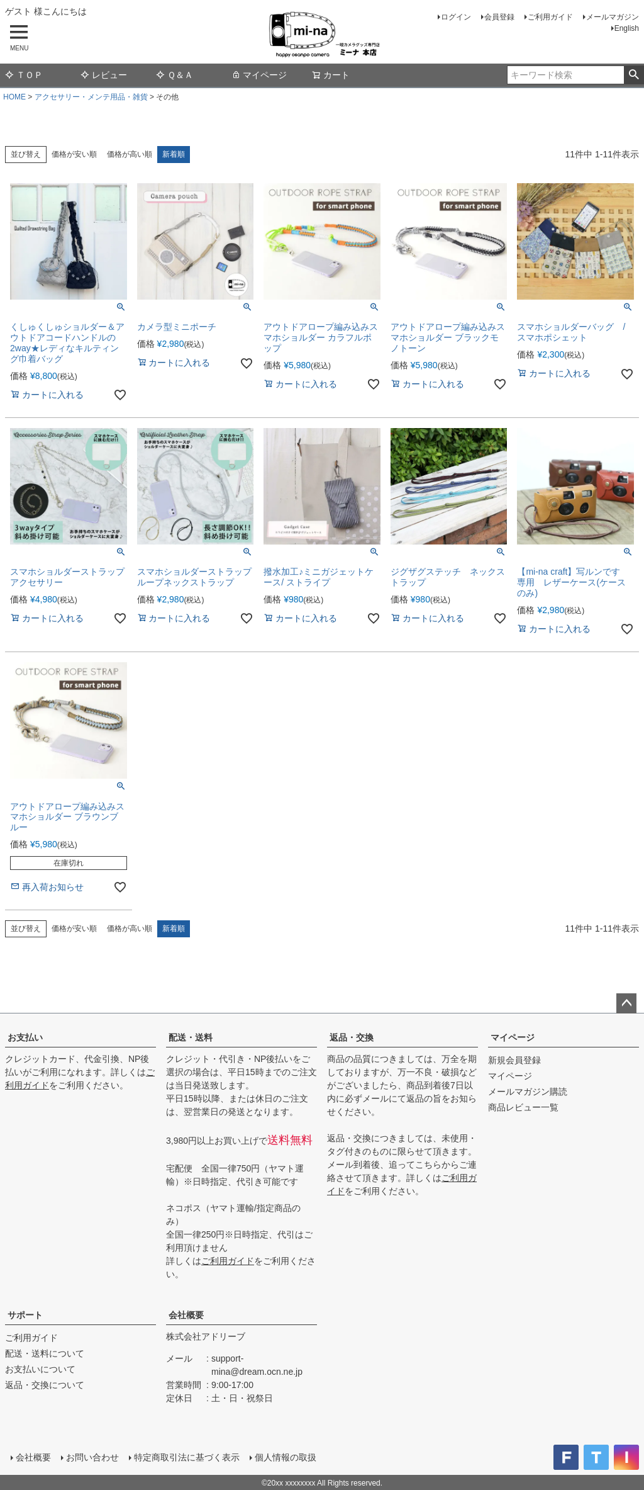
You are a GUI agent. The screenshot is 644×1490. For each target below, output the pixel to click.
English (626, 28)
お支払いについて (40, 1369)
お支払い (25, 1037)
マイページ (259, 75)
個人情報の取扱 (285, 1457)
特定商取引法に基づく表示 (186, 1457)
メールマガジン (612, 17)
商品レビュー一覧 (523, 1107)
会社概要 (186, 1315)
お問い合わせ (91, 1457)
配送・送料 (191, 1037)
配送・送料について (44, 1353)
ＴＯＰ (24, 75)
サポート (25, 1315)
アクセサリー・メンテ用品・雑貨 (91, 97)
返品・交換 (352, 1037)
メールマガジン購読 (527, 1091)
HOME (14, 97)
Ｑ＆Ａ (174, 75)
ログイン (456, 17)
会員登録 (499, 17)
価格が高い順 (129, 154)
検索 (633, 75)
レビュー (103, 75)
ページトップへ (626, 1003)
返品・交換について (44, 1385)
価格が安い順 (74, 154)
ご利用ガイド (550, 17)
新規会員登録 (514, 1060)
